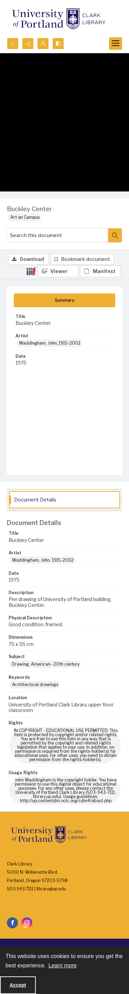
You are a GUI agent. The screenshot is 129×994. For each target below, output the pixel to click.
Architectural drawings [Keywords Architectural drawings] (35, 684)
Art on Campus (25, 217)
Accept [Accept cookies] (18, 985)
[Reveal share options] (27, 43)
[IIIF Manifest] (100, 271)
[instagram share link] (26, 922)
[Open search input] (12, 43)
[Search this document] (57, 235)
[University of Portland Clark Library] (58, 18)
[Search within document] (115, 235)
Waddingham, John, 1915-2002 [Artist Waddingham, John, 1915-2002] (49, 343)
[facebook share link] (12, 922)
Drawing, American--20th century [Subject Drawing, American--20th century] (45, 664)
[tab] (64, 300)
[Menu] (115, 43)
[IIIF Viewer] (58, 271)
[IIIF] (30, 271)
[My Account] (43, 43)
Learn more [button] (63, 965)
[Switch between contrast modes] (58, 43)
